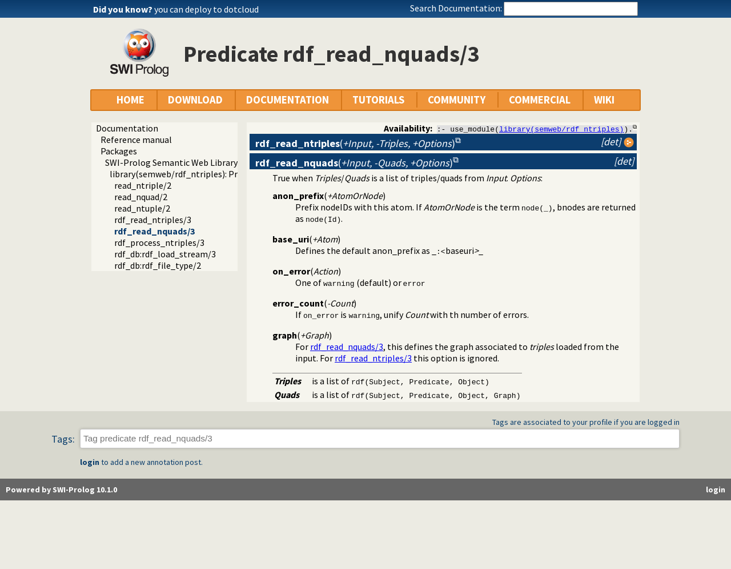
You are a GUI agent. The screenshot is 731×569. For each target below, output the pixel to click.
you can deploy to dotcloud (206, 9)
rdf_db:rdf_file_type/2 (157, 265)
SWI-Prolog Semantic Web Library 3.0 (177, 162)
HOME (130, 99)
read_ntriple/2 (142, 185)
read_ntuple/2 (142, 208)
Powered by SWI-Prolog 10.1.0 (61, 489)
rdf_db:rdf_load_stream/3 (165, 254)
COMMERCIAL (540, 99)
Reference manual (136, 139)
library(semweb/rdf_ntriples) (561, 129)
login (89, 462)
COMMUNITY (456, 99)
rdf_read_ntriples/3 (152, 219)
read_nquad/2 (140, 196)
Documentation (127, 128)
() (355, 143)
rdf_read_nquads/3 (154, 231)
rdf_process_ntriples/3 (159, 242)
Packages (119, 151)
